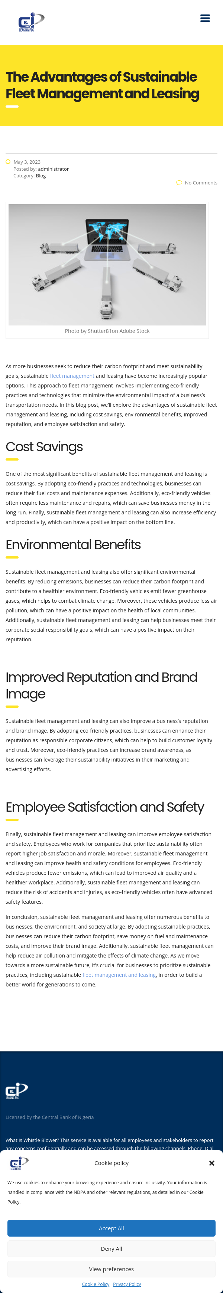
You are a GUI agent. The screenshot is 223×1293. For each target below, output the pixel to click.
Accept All (111, 1228)
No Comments (196, 182)
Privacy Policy (127, 1284)
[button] (212, 1163)
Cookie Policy (95, 1284)
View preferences (111, 1269)
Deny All (111, 1248)
